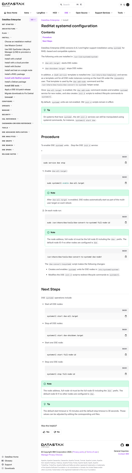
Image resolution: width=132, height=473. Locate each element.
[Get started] (19, 24)
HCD (56, 13)
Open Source (83, 13)
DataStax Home (10, 457)
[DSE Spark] (19, 150)
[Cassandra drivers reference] (19, 123)
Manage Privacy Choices (51, 455)
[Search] (71, 4)
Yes (46, 432)
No (57, 432)
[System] (127, 4)
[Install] (19, 37)
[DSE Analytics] (19, 136)
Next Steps (47, 41)
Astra (28, 13)
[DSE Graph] (19, 141)
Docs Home (10, 13)
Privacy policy (79, 452)
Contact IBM (123, 454)
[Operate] (19, 106)
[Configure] (19, 101)
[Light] (121, 4)
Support (7, 464)
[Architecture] (19, 29)
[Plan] (19, 33)
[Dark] (124, 4)
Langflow (42, 13)
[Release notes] (19, 154)
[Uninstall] (20, 97)
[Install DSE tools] (20, 86)
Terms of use (91, 452)
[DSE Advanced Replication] (19, 132)
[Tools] (19, 128)
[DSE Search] (19, 145)
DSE (68, 13)
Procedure (47, 37)
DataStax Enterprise (50, 20)
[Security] (19, 114)
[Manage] (19, 110)
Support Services (104, 13)
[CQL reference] (19, 119)
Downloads (8, 468)
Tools (122, 13)
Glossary (7, 460)
